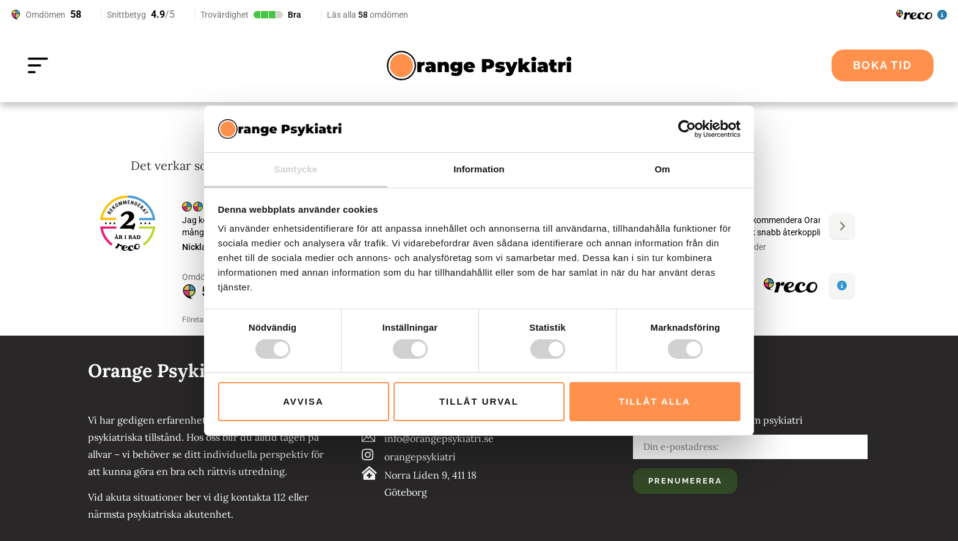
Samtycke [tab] (296, 169)
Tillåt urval (479, 401)
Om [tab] (662, 169)
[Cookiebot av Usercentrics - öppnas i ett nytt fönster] (687, 129)
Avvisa (303, 401)
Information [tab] (479, 169)
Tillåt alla (654, 401)
